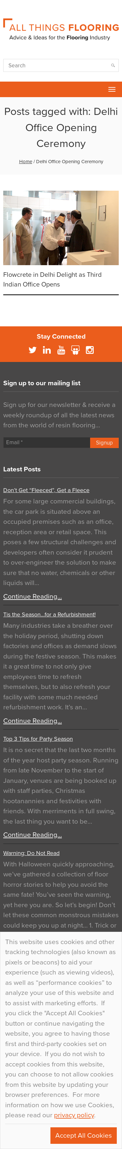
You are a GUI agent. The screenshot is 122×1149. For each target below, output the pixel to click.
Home (25, 161)
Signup (104, 442)
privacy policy (74, 1115)
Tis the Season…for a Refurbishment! (49, 614)
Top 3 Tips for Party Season (38, 738)
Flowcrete (8, 89)
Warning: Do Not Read (31, 853)
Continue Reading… (32, 596)
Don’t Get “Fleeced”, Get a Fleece (46, 490)
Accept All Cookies (83, 1136)
